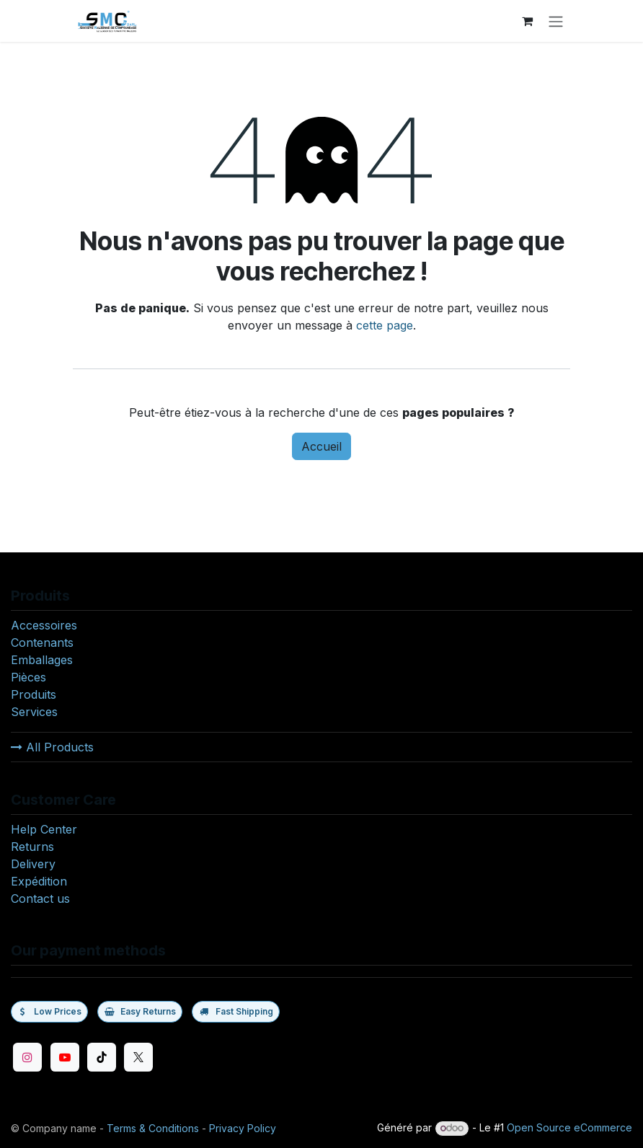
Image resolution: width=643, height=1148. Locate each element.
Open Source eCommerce (569, 1127)
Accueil (321, 446)
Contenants (42, 642)
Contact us (40, 898)
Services (34, 712)
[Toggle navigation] (555, 21)
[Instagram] (27, 1057)
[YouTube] (64, 1057)
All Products (52, 747)
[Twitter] (138, 1057)
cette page (384, 325)
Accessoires (44, 625)
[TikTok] (101, 1057)
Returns (32, 846)
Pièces (28, 677)
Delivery (33, 864)
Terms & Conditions (153, 1128)
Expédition (39, 881)
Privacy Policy (242, 1128)
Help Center (44, 829)
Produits (33, 694)
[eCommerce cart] (527, 20)
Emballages (42, 660)
